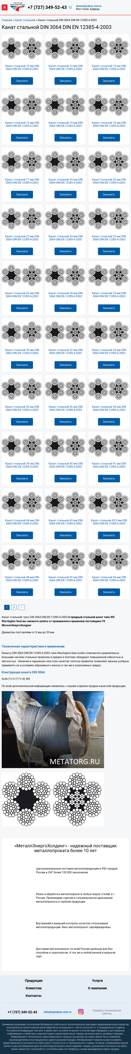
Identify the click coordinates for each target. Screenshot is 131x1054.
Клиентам (34, 988)
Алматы (95, 8)
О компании (97, 988)
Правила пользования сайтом (107, 1012)
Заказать (22, 80)
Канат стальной (25, 20)
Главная (7, 20)
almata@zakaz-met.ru (88, 6)
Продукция (33, 981)
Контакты (34, 996)
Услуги (97, 981)
